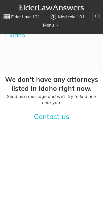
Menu (51, 25)
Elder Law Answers (51, 7)
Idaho (14, 35)
